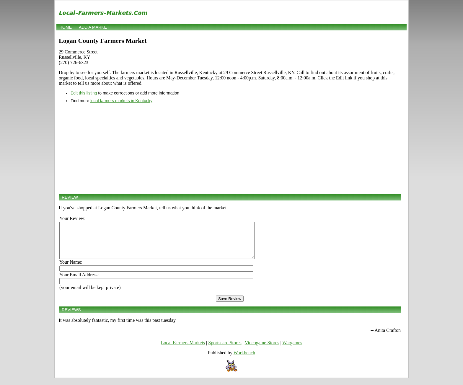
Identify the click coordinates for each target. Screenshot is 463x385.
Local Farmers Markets (183, 349)
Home (65, 27)
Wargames (292, 349)
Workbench (244, 359)
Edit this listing (84, 93)
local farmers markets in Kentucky (121, 100)
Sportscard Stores (224, 349)
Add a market (94, 27)
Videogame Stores (262, 349)
